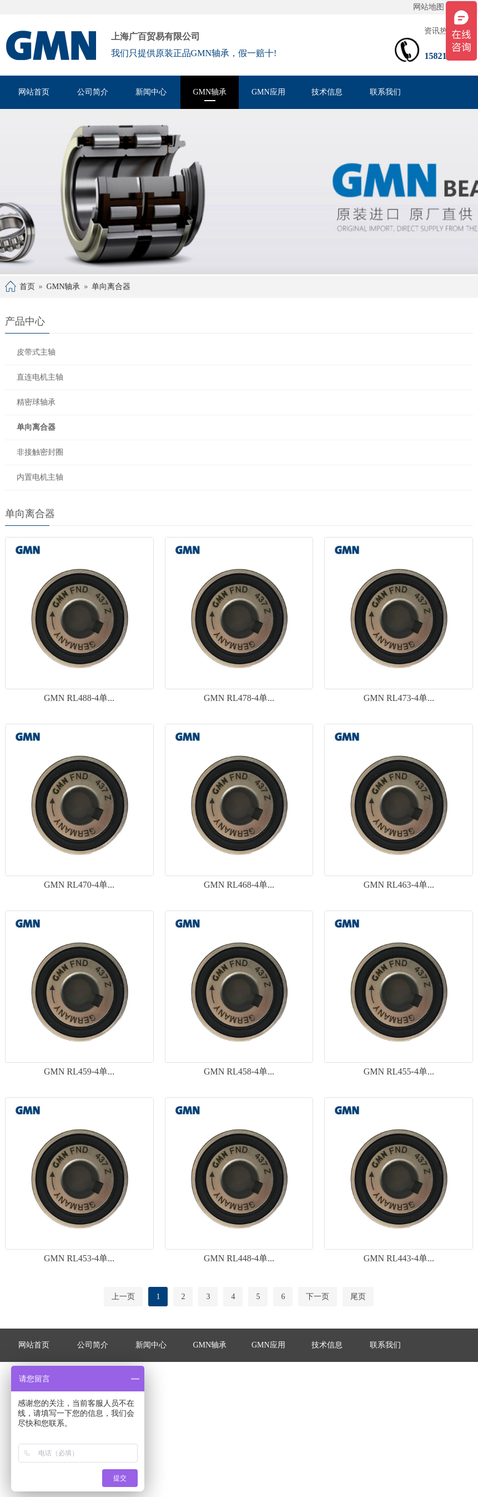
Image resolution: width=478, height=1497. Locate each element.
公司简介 (92, 92)
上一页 (123, 1296)
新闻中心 (151, 92)
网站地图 (428, 7)
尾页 (358, 1296)
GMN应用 (268, 92)
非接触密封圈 (40, 452)
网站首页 (33, 92)
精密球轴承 (36, 402)
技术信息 (327, 92)
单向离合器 (111, 286)
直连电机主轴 (40, 377)
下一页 (317, 1296)
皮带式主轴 (36, 352)
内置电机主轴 (40, 477)
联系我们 (385, 92)
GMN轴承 (210, 92)
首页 (27, 286)
